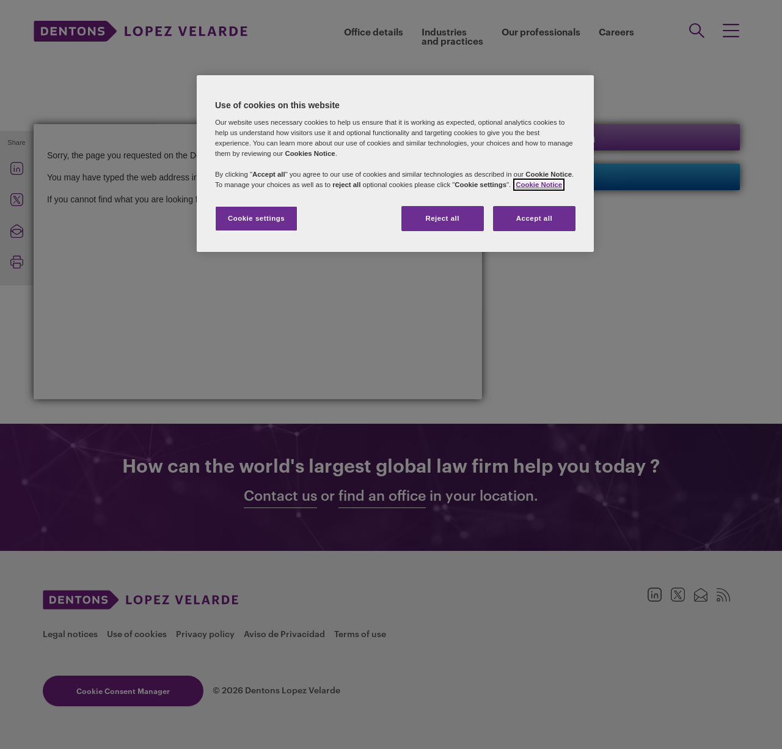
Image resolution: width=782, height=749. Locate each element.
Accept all (534, 218)
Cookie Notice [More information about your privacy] (539, 184)
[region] (395, 164)
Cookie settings (256, 218)
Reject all (442, 218)
